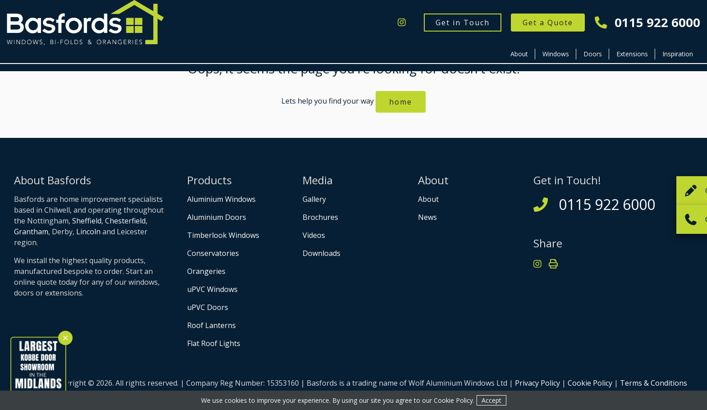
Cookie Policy (590, 383)
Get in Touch (463, 22)
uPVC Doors (207, 307)
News (427, 217)
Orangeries (206, 271)
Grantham (31, 232)
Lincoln (88, 232)
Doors (592, 54)
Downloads (321, 253)
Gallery (314, 199)
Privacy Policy (537, 383)
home (400, 102)
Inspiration (677, 54)
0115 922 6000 (648, 23)
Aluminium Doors (216, 217)
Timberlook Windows (223, 235)
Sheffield (86, 221)
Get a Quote (548, 22)
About (519, 54)
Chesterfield (125, 221)
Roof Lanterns (211, 325)
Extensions (632, 54)
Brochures (320, 217)
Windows (555, 54)
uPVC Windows (212, 289)
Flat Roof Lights (213, 343)
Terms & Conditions (653, 383)
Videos (314, 235)
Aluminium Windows (221, 199)
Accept (491, 400)
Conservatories (213, 253)
